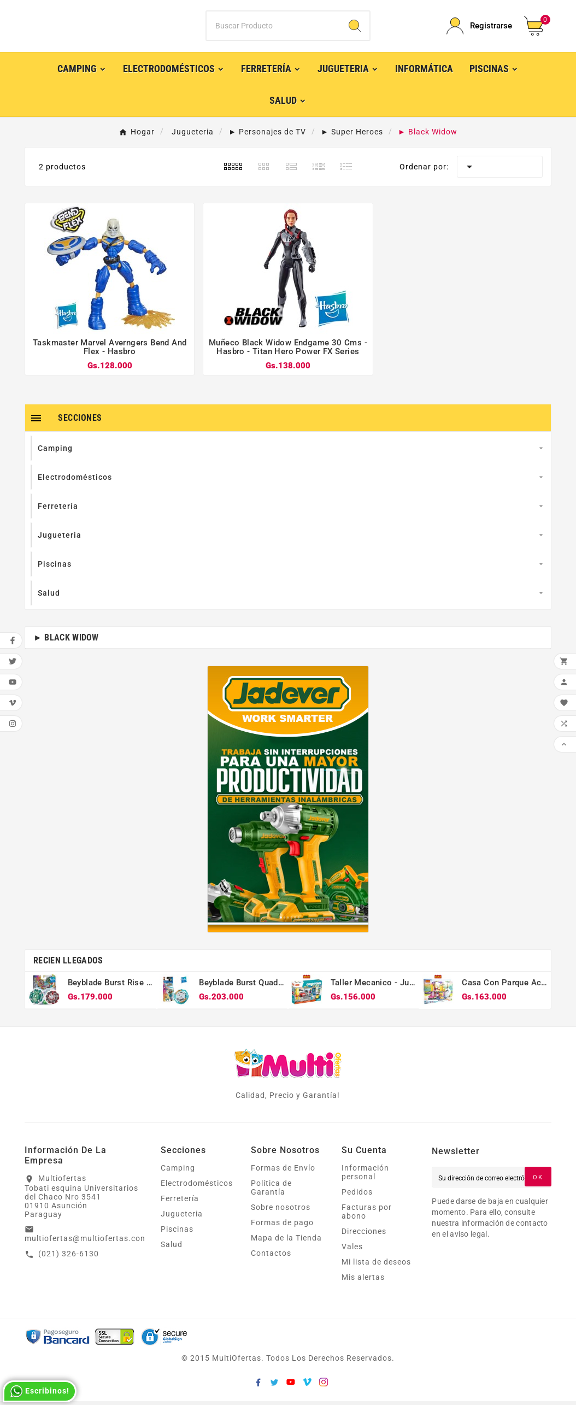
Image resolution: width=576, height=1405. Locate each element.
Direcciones (364, 1235)
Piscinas (177, 1232)
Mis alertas (363, 1281)
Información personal (365, 1176)
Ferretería (180, 1202)
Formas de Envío (283, 1171)
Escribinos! (39, 1391)
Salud (172, 1248)
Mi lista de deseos (376, 1265)
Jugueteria (182, 1217)
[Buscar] (273, 28)
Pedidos (357, 1195)
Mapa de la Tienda (286, 1241)
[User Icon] (478, 27)
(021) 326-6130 (68, 1257)
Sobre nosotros (280, 1211)
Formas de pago (282, 1226)
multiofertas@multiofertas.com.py (92, 1241)
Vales (352, 1250)
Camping (178, 1171)
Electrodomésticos (197, 1187)
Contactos (271, 1257)
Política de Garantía (271, 1191)
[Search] (355, 28)
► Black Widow (66, 641)
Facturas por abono (367, 1215)
